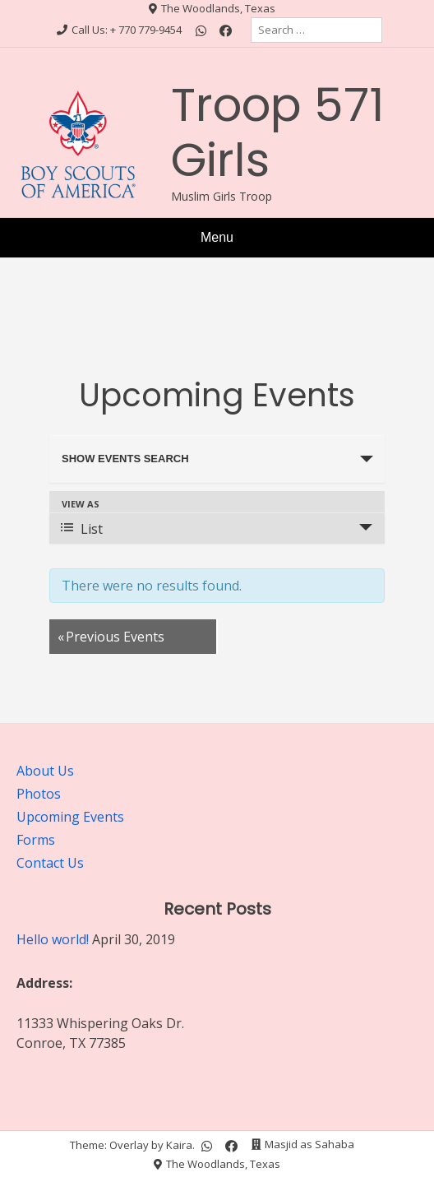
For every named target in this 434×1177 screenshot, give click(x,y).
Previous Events (111, 637)
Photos (38, 794)
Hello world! (52, 939)
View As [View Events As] (80, 503)
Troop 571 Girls (277, 132)
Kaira (179, 1144)
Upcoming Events (70, 817)
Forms (35, 840)
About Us (45, 771)
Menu (217, 237)
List (82, 529)
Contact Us (50, 863)
